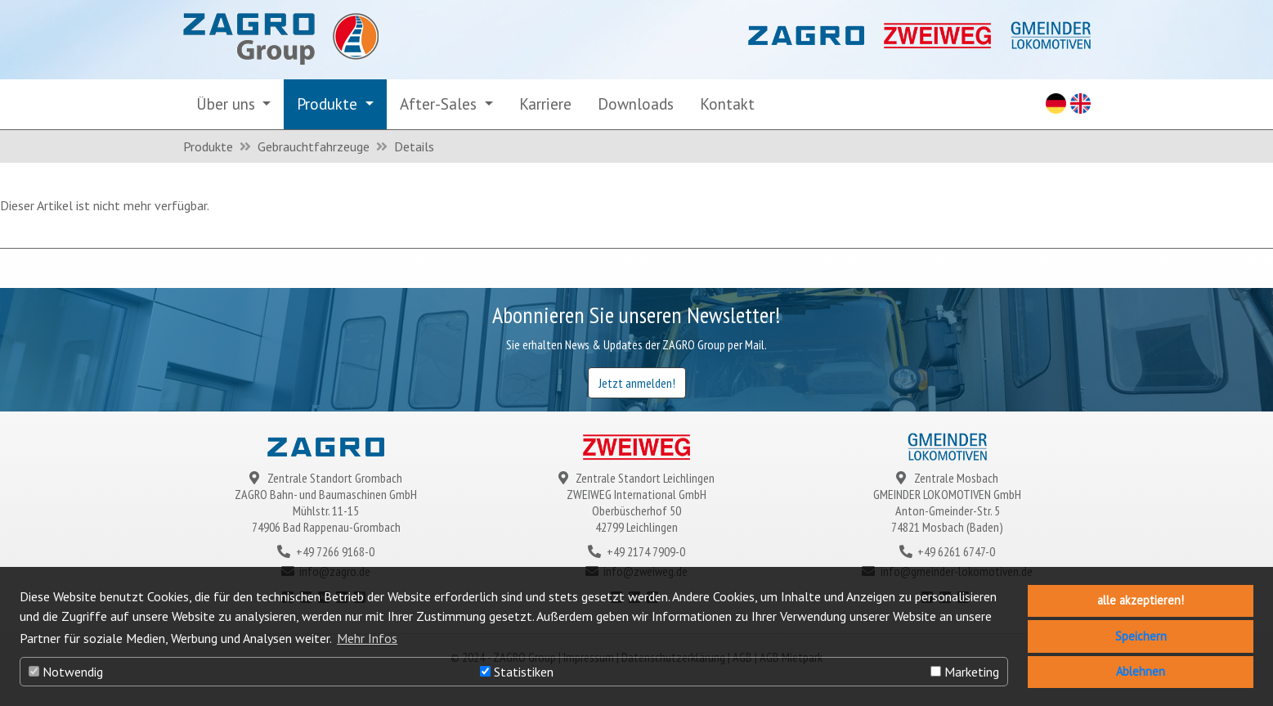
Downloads (636, 103)
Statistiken (517, 671)
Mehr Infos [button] (367, 638)
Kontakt (727, 103)
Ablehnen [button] (1140, 671)
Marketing (964, 671)
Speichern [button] (1141, 636)
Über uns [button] (227, 103)
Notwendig (66, 671)
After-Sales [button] (440, 103)
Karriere (545, 103)
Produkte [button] (329, 103)
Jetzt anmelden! (636, 383)
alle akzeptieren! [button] (1140, 600)
